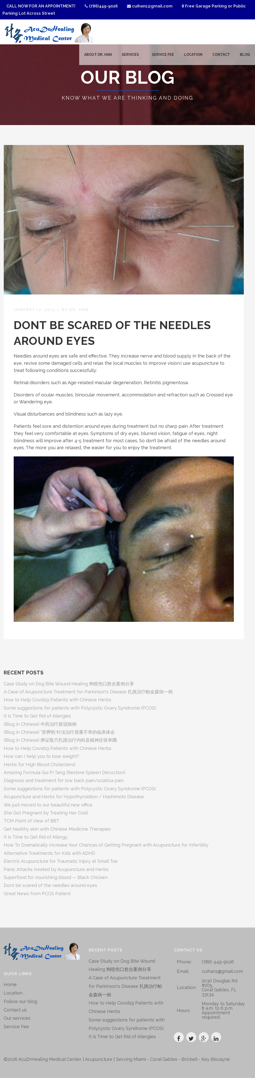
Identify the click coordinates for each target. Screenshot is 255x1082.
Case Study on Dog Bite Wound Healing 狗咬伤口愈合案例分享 (69, 687)
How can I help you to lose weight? (41, 760)
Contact (221, 57)
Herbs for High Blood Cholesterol (39, 768)
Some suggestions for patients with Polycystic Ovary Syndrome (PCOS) (80, 712)
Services (128, 57)
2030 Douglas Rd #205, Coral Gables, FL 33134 (219, 991)
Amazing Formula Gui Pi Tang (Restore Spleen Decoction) (64, 776)
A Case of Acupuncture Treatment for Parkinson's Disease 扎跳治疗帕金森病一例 (88, 695)
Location (193, 57)
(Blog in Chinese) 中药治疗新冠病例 (40, 728)
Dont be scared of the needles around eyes (50, 889)
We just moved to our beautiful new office (48, 808)
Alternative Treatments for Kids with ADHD (49, 857)
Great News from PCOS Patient (37, 897)
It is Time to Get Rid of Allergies (37, 720)
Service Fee (163, 57)
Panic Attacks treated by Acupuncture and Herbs (56, 873)
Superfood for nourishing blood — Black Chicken (56, 881)
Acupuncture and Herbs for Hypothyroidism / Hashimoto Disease (74, 800)
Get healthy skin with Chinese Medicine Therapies (57, 833)
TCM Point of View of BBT (31, 825)
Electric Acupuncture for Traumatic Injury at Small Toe (61, 865)
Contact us (15, 1013)
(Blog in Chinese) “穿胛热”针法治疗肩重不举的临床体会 (59, 736)
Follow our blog (20, 1005)
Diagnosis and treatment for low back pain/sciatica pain (64, 784)
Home (10, 988)
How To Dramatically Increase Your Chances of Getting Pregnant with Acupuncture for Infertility (106, 849)
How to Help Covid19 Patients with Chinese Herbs (57, 704)
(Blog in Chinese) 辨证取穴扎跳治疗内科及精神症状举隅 (60, 744)
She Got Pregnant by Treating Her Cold (46, 816)
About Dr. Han (96, 57)
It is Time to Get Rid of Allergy (35, 841)
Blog (245, 57)
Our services (17, 1022)
